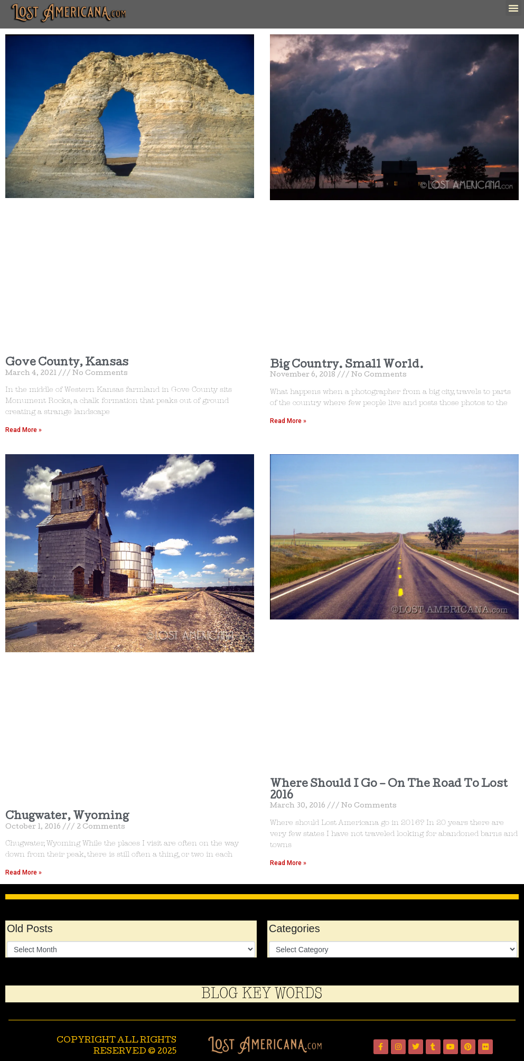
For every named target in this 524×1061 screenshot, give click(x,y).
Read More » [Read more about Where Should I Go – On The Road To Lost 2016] (288, 863)
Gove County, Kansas (66, 363)
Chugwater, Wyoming (67, 817)
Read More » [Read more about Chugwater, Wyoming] (23, 872)
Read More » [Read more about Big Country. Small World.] (288, 421)
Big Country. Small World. (347, 365)
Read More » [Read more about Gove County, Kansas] (23, 430)
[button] (513, 8)
